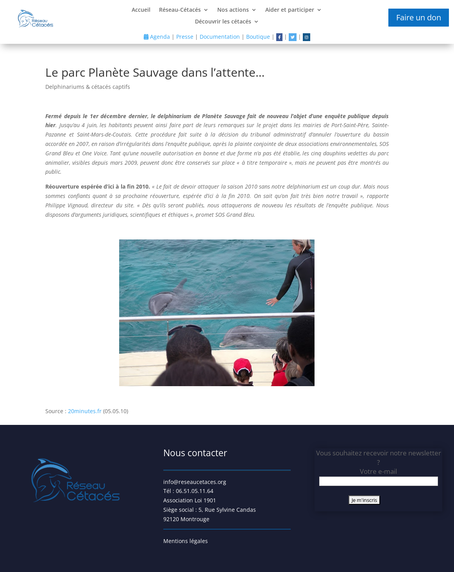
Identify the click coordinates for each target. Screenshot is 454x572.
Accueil (141, 10)
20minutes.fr (85, 411)
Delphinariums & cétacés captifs (87, 86)
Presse (184, 36)
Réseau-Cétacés (180, 10)
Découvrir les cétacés (223, 22)
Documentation (220, 36)
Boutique (258, 36)
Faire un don (418, 17)
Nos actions (233, 10)
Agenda (157, 36)
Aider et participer (289, 10)
